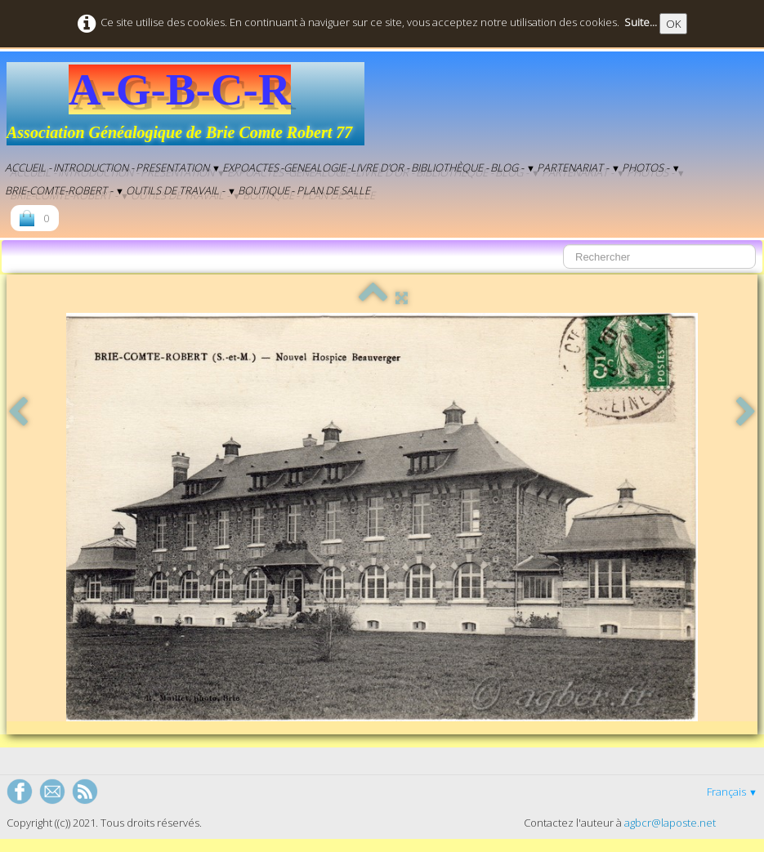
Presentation (178, 167)
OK (673, 23)
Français (732, 791)
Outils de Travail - (181, 190)
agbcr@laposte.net (670, 822)
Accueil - (28, 167)
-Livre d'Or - (378, 167)
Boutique (263, 190)
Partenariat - (578, 167)
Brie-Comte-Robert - (64, 190)
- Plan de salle (330, 190)
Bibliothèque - (450, 167)
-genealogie (313, 167)
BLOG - (512, 167)
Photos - (651, 167)
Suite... (640, 22)
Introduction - (93, 167)
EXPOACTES (250, 167)
